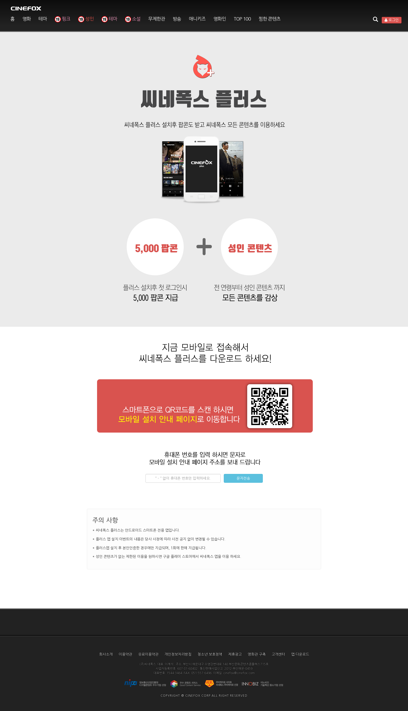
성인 (86, 19)
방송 (177, 19)
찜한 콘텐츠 (269, 19)
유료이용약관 (148, 654)
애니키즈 (197, 19)
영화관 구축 (257, 654)
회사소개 (106, 654)
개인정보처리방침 (178, 654)
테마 (43, 19)
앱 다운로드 (300, 654)
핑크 (62, 19)
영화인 (219, 19)
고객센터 (278, 654)
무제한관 (156, 19)
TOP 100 (242, 19)
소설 (133, 19)
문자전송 (243, 478)
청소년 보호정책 (209, 654)
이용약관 (125, 654)
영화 (26, 19)
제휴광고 (235, 654)
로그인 (392, 20)
